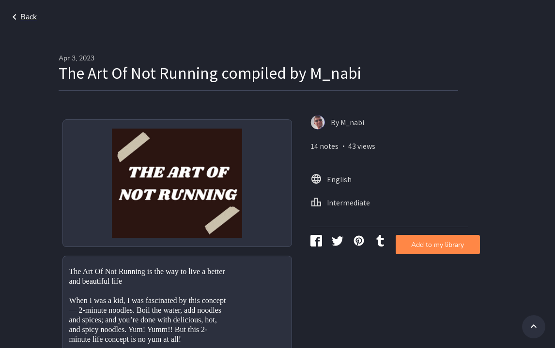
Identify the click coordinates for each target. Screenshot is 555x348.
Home (425, 17)
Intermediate (513, 17)
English (463, 17)
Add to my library (391, 156)
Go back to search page (93, 17)
